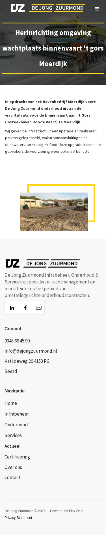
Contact (13, 477)
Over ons (13, 467)
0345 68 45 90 (17, 341)
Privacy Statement (18, 518)
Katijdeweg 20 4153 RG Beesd (27, 366)
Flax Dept (76, 511)
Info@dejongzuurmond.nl (31, 351)
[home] (43, 9)
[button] (97, 9)
